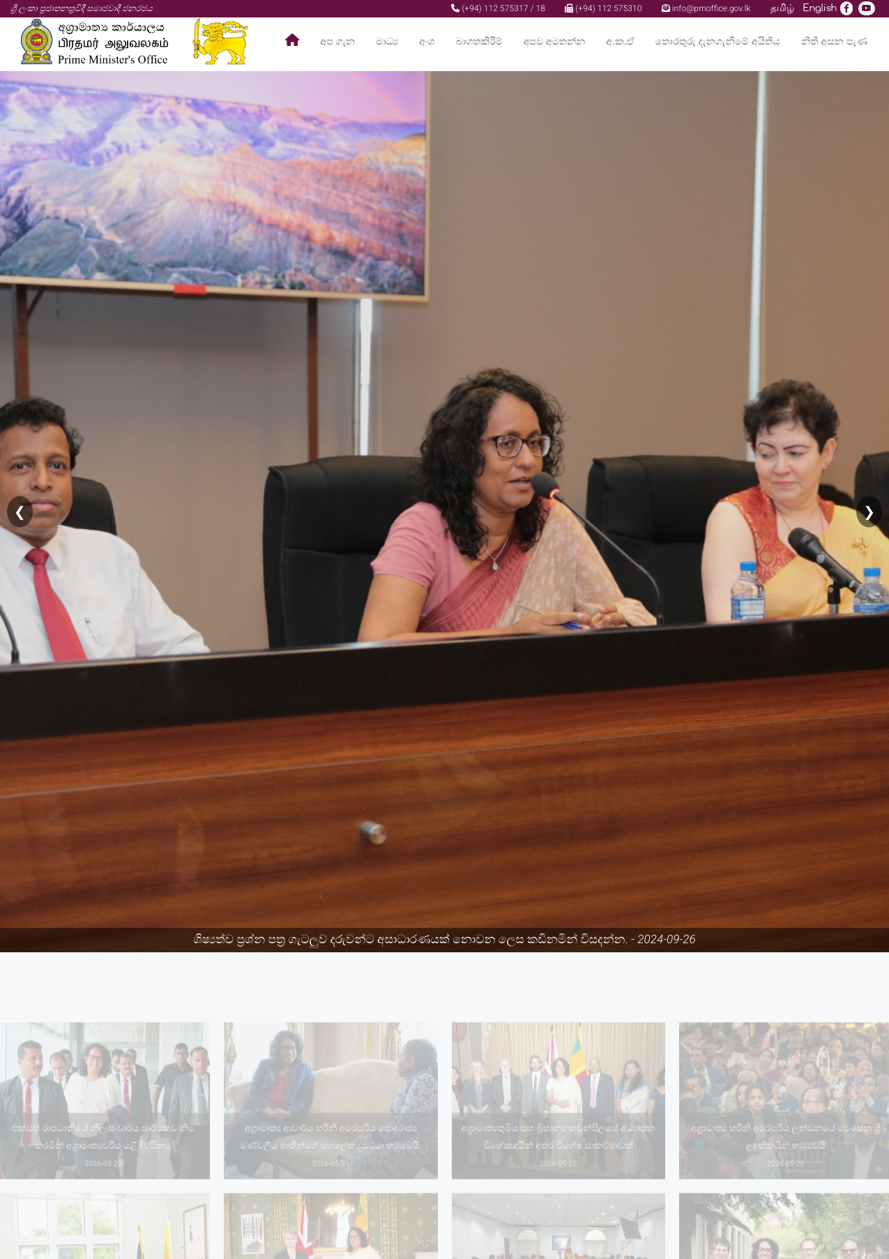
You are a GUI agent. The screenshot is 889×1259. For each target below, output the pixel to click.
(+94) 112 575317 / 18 (498, 8)
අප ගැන (338, 41)
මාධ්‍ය (387, 41)
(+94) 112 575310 (603, 8)
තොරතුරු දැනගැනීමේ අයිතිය (717, 41)
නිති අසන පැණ (834, 41)
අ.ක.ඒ (620, 41)
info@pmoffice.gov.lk (706, 8)
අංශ (426, 41)
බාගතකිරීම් (479, 41)
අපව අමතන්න (554, 41)
